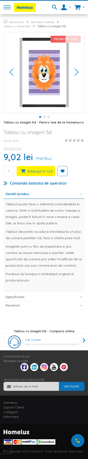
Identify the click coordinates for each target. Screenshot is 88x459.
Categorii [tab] (11, 412)
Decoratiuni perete (42, 22)
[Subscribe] (71, 386)
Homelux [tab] (10, 402)
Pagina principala (6, 21)
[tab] (44, 194)
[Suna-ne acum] (77, 440)
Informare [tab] (11, 417)
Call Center (33, 340)
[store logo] (25, 7)
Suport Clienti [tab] (14, 407)
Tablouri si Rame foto (17, 26)
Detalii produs (17, 194)
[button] (13, 72)
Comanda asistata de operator (38, 183)
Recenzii (13, 305)
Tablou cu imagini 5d (51, 26)
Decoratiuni (16, 22)
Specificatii (15, 297)
